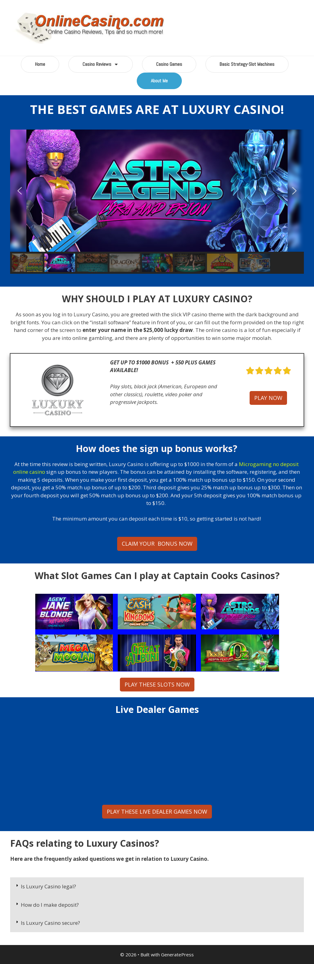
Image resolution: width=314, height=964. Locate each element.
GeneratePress (177, 954)
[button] (20, 191)
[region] (157, 202)
